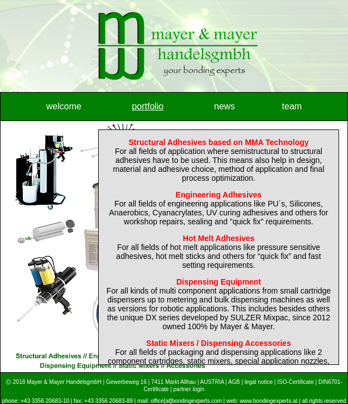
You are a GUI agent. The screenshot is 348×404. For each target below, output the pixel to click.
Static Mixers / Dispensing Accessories (218, 343)
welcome (63, 106)
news (224, 106)
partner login (189, 389)
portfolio (147, 106)
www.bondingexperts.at (268, 401)
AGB (234, 382)
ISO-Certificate (295, 382)
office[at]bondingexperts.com (186, 401)
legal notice (258, 382)
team (292, 106)
